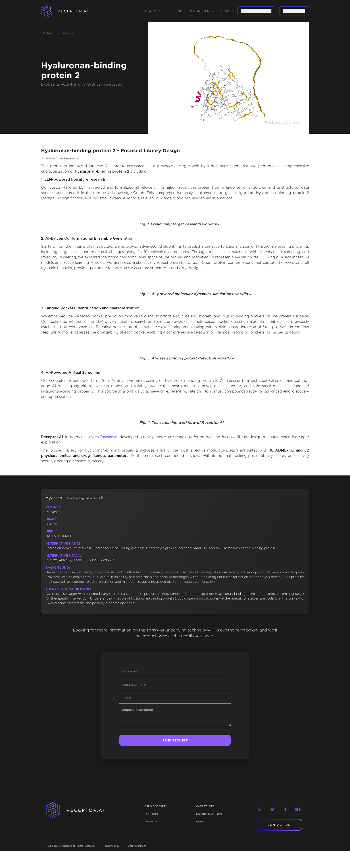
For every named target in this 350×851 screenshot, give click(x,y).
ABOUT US (151, 821)
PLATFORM (151, 814)
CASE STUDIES (205, 806)
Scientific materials (210, 814)
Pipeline (174, 11)
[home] (70, 10)
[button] (149, 11)
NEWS (200, 821)
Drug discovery (156, 806)
